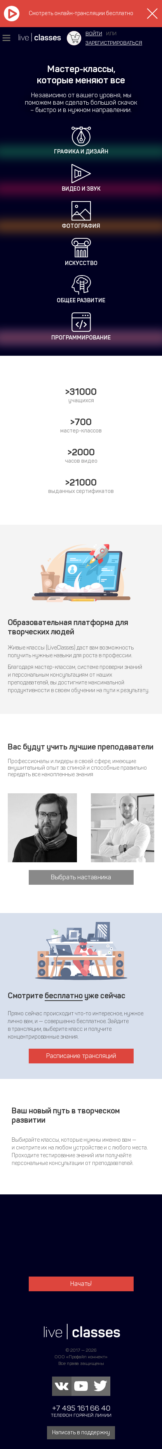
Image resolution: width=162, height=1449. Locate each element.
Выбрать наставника (81, 877)
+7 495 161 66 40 (81, 1408)
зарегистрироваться (113, 43)
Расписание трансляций (81, 1056)
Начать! (81, 1283)
